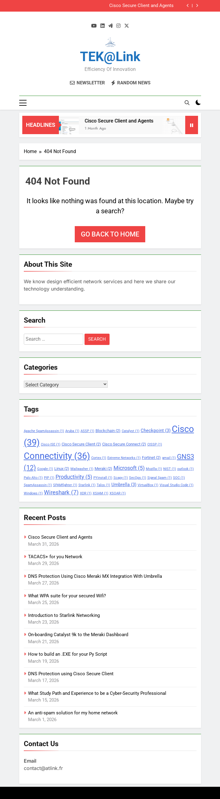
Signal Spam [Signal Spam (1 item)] (159, 478)
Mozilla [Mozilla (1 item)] (154, 469)
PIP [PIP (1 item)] (49, 478)
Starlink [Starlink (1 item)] (87, 485)
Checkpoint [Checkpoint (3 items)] (156, 430)
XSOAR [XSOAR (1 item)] (118, 493)
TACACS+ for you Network (55, 556)
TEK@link (110, 56)
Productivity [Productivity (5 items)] (74, 477)
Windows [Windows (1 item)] (33, 493)
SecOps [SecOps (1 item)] (137, 478)
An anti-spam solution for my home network (73, 713)
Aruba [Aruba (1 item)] (72, 431)
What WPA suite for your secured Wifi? (67, 596)
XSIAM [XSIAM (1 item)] (100, 493)
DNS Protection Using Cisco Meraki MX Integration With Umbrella (95, 576)
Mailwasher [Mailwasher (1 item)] (81, 469)
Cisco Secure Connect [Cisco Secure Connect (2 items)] (124, 444)
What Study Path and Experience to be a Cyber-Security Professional (97, 693)
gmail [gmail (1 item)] (169, 458)
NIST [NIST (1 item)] (169, 469)
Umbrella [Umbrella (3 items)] (123, 484)
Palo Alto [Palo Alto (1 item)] (33, 478)
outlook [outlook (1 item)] (185, 469)
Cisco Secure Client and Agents (141, 5)
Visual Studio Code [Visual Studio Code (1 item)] (176, 485)
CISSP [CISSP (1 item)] (154, 444)
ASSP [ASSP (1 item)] (87, 431)
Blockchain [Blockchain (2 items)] (108, 430)
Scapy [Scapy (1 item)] (121, 478)
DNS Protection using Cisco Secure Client (71, 673)
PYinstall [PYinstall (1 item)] (102, 478)
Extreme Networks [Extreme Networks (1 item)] (124, 458)
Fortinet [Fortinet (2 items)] (151, 457)
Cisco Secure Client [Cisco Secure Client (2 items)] (81, 444)
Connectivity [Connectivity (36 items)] (57, 456)
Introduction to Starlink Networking (64, 615)
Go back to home (110, 234)
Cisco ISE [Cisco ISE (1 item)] (50, 444)
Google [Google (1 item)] (45, 469)
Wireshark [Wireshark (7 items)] (61, 492)
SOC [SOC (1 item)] (179, 478)
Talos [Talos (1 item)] (103, 485)
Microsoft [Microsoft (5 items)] (129, 468)
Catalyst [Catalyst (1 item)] (130, 431)
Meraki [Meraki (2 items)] (103, 468)
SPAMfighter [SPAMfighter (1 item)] (65, 485)
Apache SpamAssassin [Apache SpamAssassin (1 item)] (44, 431)
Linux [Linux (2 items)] (61, 468)
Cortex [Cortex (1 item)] (98, 458)
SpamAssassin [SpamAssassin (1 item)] (38, 485)
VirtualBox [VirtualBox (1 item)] (148, 485)
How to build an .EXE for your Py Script (67, 654)
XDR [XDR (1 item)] (86, 493)
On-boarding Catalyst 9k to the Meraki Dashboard (78, 634)
